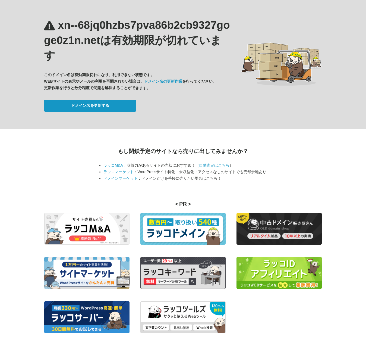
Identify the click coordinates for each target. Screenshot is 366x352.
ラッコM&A (113, 165)
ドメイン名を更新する (90, 105)
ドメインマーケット (120, 178)
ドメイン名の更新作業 (163, 81)
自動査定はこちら (214, 165)
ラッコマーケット (118, 172)
